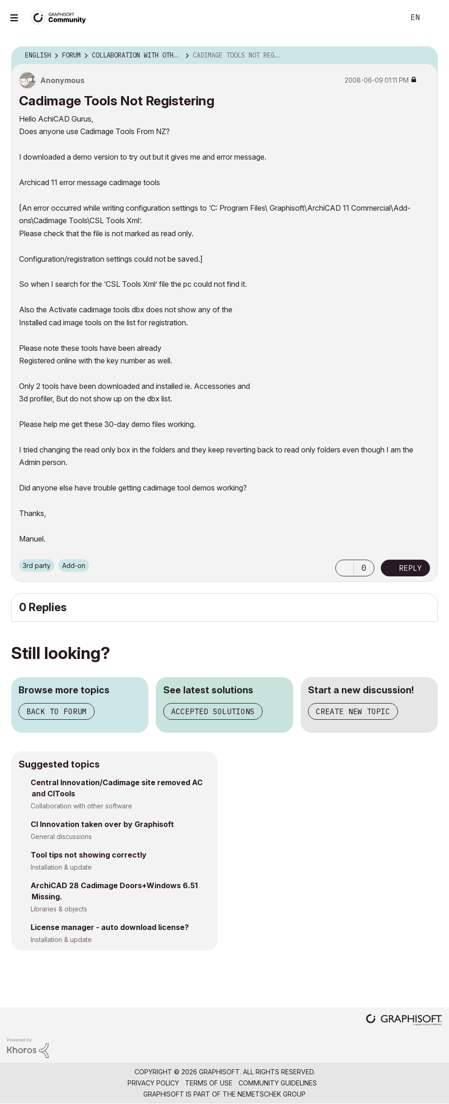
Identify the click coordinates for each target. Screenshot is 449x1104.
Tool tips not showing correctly (89, 854)
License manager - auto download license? (110, 927)
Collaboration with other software (81, 806)
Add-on (73, 565)
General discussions (61, 836)
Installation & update (61, 867)
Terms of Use (208, 1083)
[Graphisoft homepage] (404, 1020)
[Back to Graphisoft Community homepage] (61, 17)
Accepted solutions (213, 711)
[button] (344, 568)
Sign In (434, 17)
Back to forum (56, 711)
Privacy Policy (153, 1083)
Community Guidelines (277, 1083)
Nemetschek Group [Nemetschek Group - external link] (271, 1094)
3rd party (37, 565)
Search (387, 17)
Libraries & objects (59, 909)
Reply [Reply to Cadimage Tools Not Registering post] (410, 568)
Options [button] (425, 55)
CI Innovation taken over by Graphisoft (102, 824)
